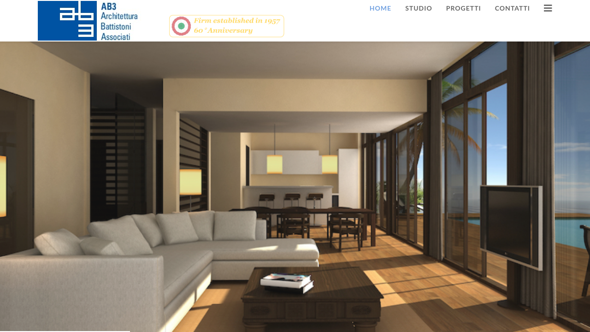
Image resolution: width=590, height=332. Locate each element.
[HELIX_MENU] (548, 8)
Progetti (463, 8)
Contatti (512, 8)
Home (380, 8)
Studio (418, 8)
